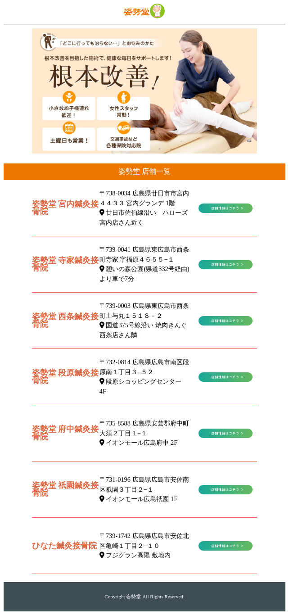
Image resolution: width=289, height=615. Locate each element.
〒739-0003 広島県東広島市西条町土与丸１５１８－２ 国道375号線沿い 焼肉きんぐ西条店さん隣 (144, 320)
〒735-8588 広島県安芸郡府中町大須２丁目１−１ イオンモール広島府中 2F (144, 433)
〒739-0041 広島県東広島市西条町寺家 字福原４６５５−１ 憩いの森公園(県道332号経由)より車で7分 (144, 264)
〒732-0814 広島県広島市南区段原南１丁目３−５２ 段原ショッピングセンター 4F (144, 376)
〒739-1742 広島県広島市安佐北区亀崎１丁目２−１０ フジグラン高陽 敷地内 (144, 545)
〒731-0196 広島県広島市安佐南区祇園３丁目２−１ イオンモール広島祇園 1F (144, 489)
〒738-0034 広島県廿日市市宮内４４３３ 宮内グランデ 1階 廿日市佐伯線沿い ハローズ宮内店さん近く (144, 208)
